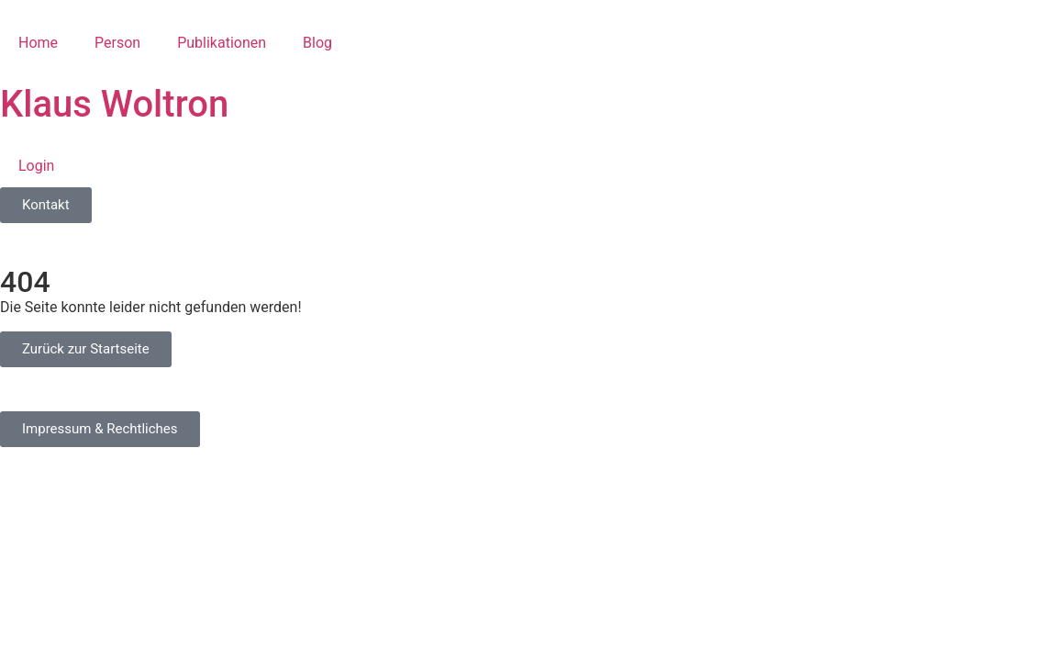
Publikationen (221, 42)
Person (117, 42)
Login (36, 165)
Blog (317, 42)
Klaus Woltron (114, 104)
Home (38, 42)
